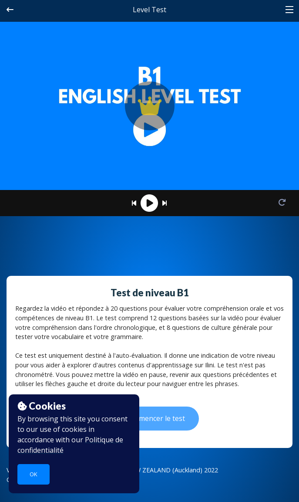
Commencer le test (149, 418)
